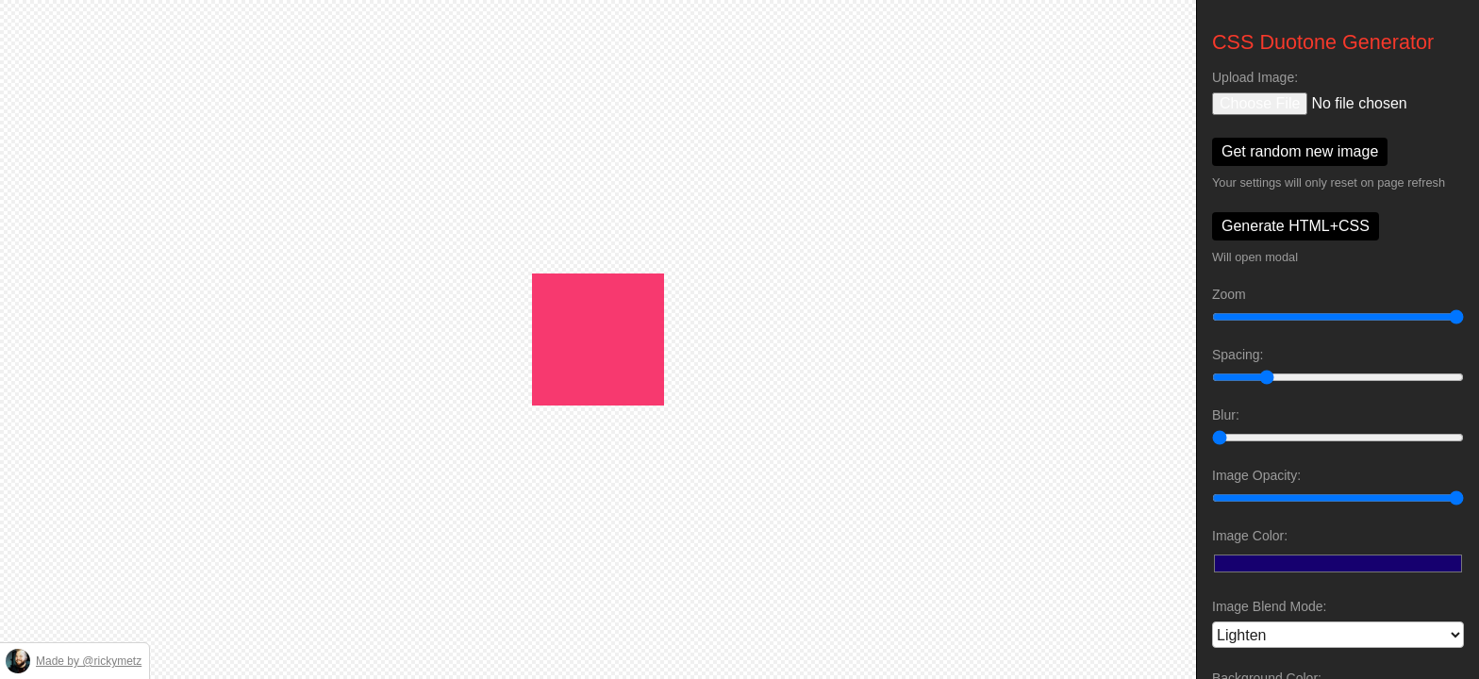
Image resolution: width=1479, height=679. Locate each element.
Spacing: (1237, 354)
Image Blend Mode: (1269, 606)
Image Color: (1250, 535)
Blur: (1225, 414)
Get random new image (1299, 151)
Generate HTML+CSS (1295, 226)
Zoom (1229, 294)
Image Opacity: (1256, 475)
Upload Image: (1255, 77)
